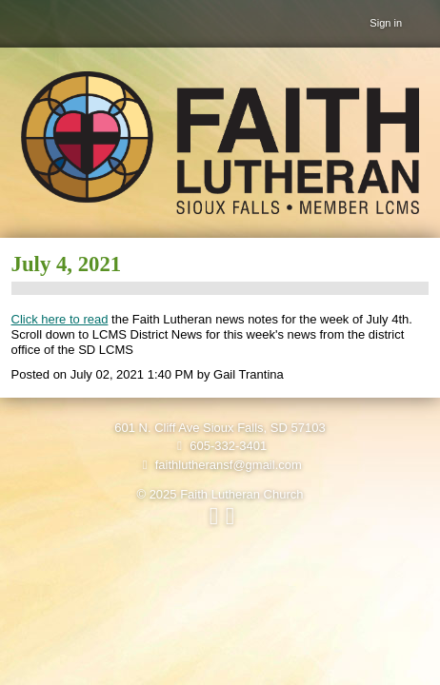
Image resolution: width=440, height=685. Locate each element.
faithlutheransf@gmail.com (220, 465)
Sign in (386, 23)
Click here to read (60, 319)
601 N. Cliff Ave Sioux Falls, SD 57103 (219, 428)
